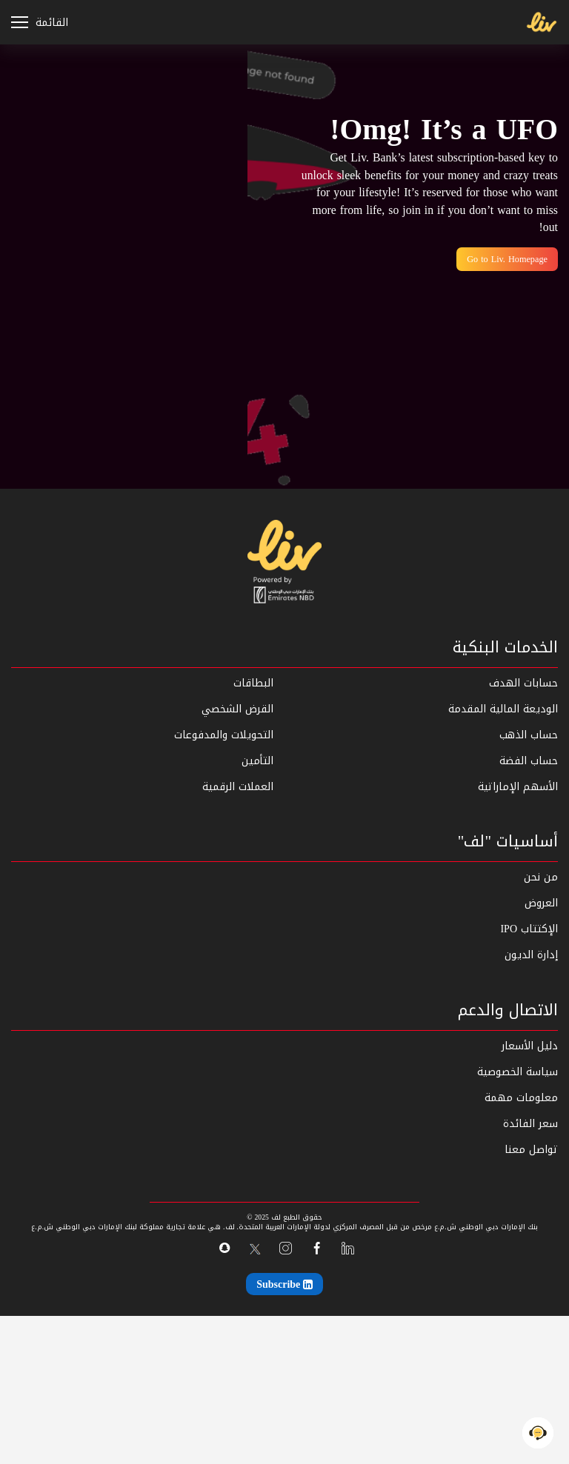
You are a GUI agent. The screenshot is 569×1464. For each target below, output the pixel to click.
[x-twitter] (254, 1249)
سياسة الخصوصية (517, 1072)
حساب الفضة (528, 761)
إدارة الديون (531, 955)
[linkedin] (348, 1249)
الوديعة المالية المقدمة (503, 709)
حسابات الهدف (523, 683)
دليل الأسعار (530, 1046)
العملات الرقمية (237, 787)
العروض (541, 903)
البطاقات (253, 683)
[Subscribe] (284, 1284)
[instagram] (285, 1249)
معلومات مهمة (521, 1098)
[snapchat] (224, 1248)
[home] (284, 562)
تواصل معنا (531, 1150)
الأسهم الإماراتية (518, 787)
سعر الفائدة (530, 1124)
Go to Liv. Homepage (507, 259)
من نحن (541, 877)
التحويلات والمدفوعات (223, 735)
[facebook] (316, 1249)
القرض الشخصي (237, 709)
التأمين (257, 761)
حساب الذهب (528, 735)
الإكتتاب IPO (529, 929)
